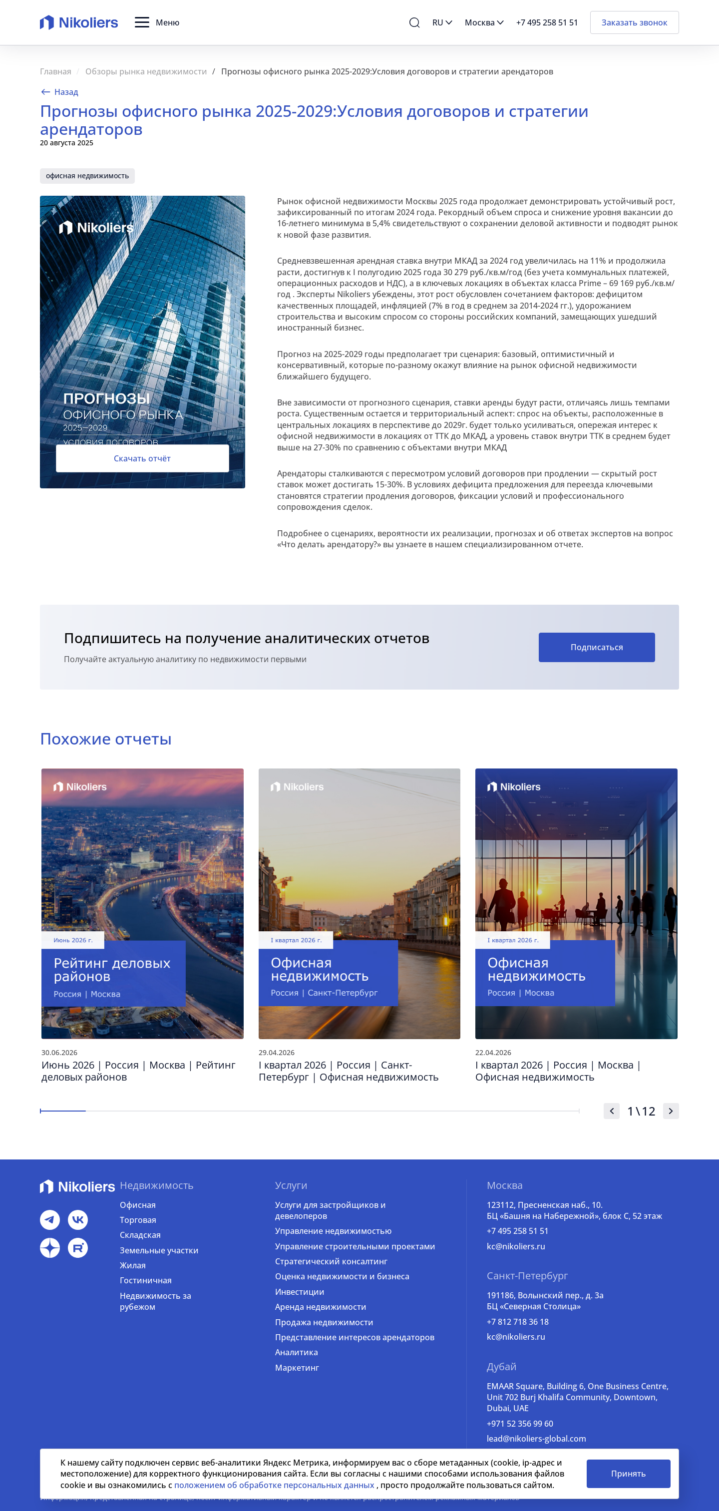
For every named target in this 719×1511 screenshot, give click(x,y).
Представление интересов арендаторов (354, 1337)
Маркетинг (297, 1367)
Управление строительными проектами (355, 1246)
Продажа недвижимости (324, 1322)
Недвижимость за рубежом (155, 1301)
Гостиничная (146, 1280)
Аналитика (296, 1352)
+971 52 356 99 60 (520, 1423)
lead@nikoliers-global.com (536, 1438)
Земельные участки (159, 1250)
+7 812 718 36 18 (518, 1321)
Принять (628, 1473)
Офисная (138, 1204)
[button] (157, 22)
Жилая (133, 1265)
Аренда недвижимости (320, 1306)
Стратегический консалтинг (331, 1261)
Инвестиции (300, 1291)
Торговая (138, 1219)
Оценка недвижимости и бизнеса (342, 1276)
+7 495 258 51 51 (518, 1230)
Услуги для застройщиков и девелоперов (330, 1210)
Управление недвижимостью (333, 1230)
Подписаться (597, 647)
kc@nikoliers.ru (516, 1246)
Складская (140, 1234)
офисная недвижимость (87, 175)
